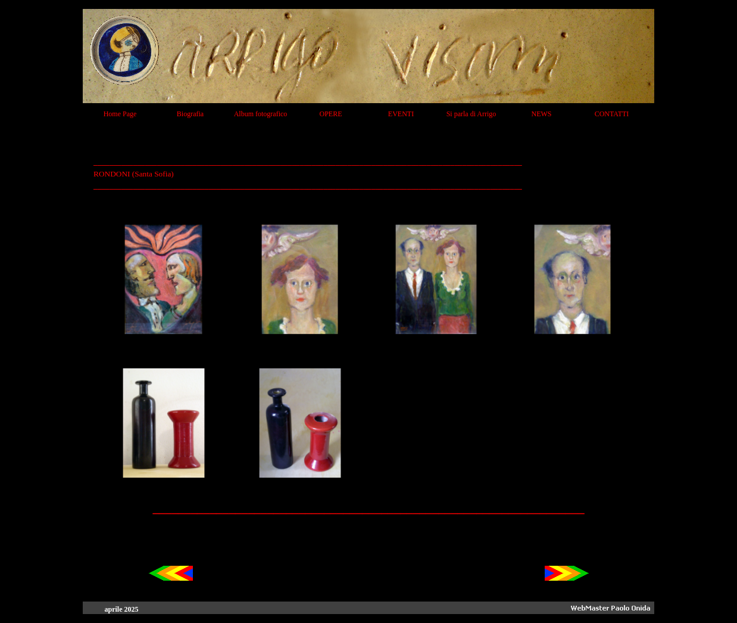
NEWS (542, 114)
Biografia (190, 114)
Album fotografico (261, 114)
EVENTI (401, 114)
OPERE (330, 114)
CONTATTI (612, 114)
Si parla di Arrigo (471, 114)
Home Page (120, 114)
